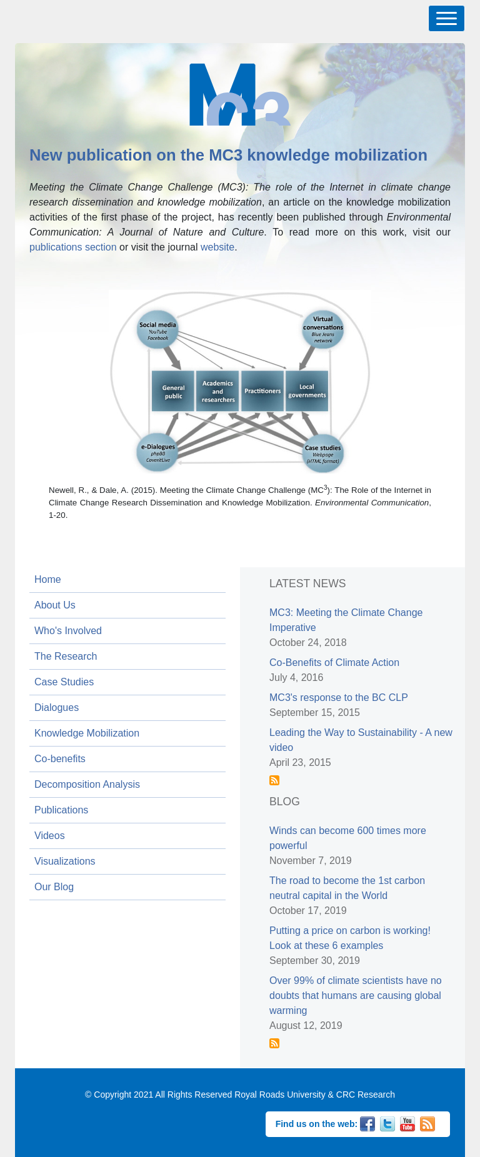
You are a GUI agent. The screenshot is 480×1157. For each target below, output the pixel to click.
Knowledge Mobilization (86, 733)
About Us (55, 605)
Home (47, 579)
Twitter (387, 1123)
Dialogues (56, 707)
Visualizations (65, 861)
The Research (66, 656)
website (217, 247)
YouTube (407, 1123)
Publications (61, 810)
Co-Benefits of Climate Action (334, 662)
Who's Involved (68, 630)
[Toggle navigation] (446, 18)
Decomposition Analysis (87, 784)
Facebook (367, 1123)
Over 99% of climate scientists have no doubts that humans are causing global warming (355, 995)
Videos (49, 835)
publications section (73, 247)
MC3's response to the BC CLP (338, 697)
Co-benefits (60, 758)
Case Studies (64, 682)
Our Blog (54, 886)
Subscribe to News (274, 780)
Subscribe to (274, 1043)
